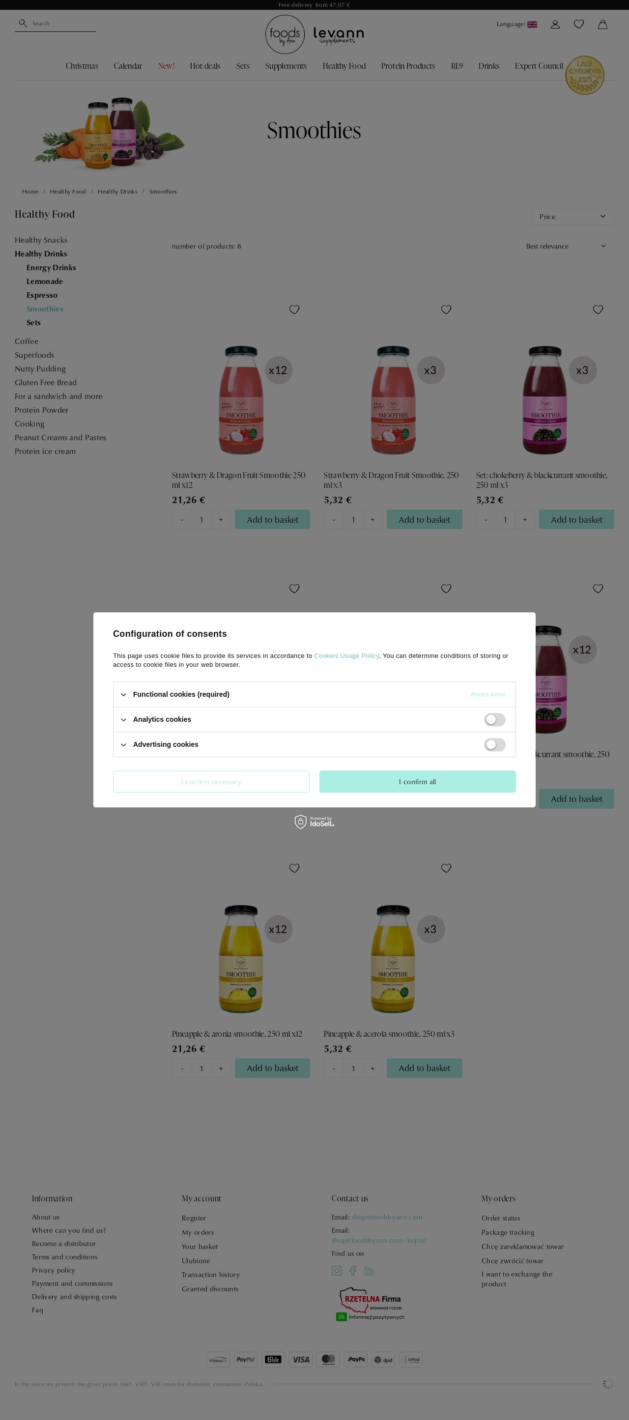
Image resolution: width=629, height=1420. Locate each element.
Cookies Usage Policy (346, 655)
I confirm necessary (211, 781)
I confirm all (417, 781)
